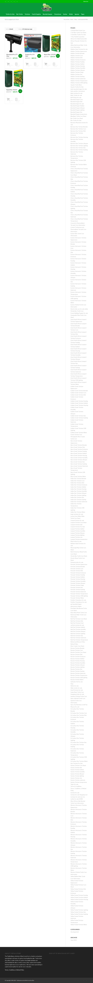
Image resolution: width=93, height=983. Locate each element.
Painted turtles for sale (77, 562)
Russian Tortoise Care (77, 650)
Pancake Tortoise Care (77, 568)
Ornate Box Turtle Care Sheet (79, 556)
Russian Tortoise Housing (78, 661)
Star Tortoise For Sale (77, 763)
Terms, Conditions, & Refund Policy (14, 970)
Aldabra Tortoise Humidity (78, 68)
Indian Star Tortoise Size (77, 497)
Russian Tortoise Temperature (79, 675)
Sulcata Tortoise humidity (78, 771)
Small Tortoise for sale (77, 690)
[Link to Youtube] (17, 1)
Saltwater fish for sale (77, 682)
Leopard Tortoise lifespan (78, 533)
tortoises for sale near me (78, 797)
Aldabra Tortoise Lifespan (78, 70)
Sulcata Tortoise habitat (77, 769)
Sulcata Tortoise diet (76, 767)
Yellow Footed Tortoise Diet (78, 889)
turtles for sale (30, 958)
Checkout (73, 166)
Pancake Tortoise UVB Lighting (79, 596)
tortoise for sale (75, 792)
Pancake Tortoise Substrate (78, 591)
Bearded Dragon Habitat (77, 106)
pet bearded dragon (76, 604)
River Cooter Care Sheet (77, 646)
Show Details (17, 65)
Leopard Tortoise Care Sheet (78, 522)
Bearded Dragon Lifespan (78, 108)
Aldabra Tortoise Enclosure (78, 60)
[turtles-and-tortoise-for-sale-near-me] (46, 7)
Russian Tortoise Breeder (77, 648)
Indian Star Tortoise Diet (77, 483)
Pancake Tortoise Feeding (78, 575)
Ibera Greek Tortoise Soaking (79, 464)
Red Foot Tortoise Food (77, 623)
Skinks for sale (75, 686)
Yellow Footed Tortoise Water (79, 924)
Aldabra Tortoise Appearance (79, 51)
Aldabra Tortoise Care (77, 55)
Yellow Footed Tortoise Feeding (79, 895)
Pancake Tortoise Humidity (78, 581)
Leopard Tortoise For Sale (78, 526)
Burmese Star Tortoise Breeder (79, 127)
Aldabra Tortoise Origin (77, 72)
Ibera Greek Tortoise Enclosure (79, 449)
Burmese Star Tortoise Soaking (79, 150)
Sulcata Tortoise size (76, 778)
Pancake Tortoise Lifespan (78, 583)
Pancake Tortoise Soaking (78, 589)
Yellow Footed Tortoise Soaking (79, 914)
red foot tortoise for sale (77, 625)
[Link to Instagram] (14, 1)
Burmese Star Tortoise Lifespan (79, 143)
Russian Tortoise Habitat (77, 658)
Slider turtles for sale (76, 688)
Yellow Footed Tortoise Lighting (79, 910)
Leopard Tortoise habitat (77, 529)
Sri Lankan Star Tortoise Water (79, 761)
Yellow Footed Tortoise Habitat (79, 897)
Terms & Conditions (76, 786)
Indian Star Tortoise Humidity (79, 491)
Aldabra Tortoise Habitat (77, 64)
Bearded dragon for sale (77, 104)
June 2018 (74, 940)
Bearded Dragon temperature (79, 114)
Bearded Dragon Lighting (77, 110)
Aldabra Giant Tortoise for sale (79, 49)
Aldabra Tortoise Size (76, 74)
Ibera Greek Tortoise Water (78, 476)
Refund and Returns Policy (78, 642)
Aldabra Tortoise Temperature (79, 80)
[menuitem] (85, 1)
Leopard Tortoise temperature (79, 539)
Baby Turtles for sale (76, 95)
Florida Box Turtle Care (77, 311)
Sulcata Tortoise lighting (77, 776)
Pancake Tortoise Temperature (79, 594)
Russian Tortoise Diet (76, 654)
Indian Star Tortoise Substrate (79, 501)
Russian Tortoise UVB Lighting (79, 677)
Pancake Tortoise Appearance (79, 564)
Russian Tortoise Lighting (77, 667)
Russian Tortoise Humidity (78, 663)
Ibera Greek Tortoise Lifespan (79, 459)
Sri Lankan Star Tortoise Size (78, 742)
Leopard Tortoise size (76, 537)
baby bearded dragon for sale (79, 89)
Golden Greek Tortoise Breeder (79, 390)
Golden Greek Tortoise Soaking (79, 418)
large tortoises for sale (77, 514)
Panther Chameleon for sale (78, 600)
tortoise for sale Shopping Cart (79, 795)
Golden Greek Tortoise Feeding (79, 401)
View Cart (85, 1)
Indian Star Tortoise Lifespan (78, 493)
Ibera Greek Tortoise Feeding (79, 451)
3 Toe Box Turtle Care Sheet (78, 32)
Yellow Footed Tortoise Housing (79, 899)
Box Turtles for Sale (76, 120)
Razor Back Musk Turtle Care (79, 612)
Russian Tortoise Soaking (77, 671)
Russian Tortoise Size (76, 669)
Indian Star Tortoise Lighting (78, 495)
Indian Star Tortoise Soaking (78, 499)
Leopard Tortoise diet (76, 524)
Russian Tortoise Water (77, 679)
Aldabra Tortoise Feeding (77, 62)
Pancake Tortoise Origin (77, 585)
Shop (72, 684)
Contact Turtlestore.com (77, 227)
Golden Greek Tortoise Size (78, 416)
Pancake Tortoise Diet (77, 570)
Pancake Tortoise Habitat (78, 577)
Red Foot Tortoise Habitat (78, 627)
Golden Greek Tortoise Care (78, 392)
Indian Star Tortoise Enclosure (79, 485)
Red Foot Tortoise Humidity (78, 629)
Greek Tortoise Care (76, 434)
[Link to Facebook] (5, 1)
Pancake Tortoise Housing (78, 579)
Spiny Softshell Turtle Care (78, 698)
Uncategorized (75, 932)
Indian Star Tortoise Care (77, 480)
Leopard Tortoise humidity (78, 531)
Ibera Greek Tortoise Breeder (79, 445)
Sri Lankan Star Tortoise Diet (79, 715)
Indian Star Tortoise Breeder (78, 478)
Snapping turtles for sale (77, 694)
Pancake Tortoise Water (77, 598)
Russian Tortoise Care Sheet (78, 652)
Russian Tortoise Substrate (78, 673)
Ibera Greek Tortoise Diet (78, 447)
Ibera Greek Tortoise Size (78, 462)
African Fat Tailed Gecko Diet (79, 39)
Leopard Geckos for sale (77, 520)
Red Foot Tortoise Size (77, 635)
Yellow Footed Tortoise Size (78, 912)
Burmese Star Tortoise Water (79, 164)
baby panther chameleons (78, 91)
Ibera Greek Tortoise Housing (79, 455)
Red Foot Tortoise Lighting (78, 633)
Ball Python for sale (76, 97)
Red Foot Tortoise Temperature (79, 640)
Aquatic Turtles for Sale (77, 87)
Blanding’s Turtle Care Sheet (78, 116)
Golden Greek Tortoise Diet (78, 395)
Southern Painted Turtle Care (79, 696)
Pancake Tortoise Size (77, 587)
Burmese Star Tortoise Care (78, 129)
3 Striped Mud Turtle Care (78, 30)
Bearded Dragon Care (77, 99)
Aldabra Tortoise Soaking (77, 76)
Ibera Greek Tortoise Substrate (79, 466)
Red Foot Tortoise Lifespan (78, 631)
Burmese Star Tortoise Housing (79, 137)
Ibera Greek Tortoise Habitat (79, 453)
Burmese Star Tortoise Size (78, 147)
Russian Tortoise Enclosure (78, 656)
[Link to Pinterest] (11, 1)
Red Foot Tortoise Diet (77, 621)
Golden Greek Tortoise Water (79, 432)
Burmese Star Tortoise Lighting (79, 145)
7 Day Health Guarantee (77, 37)
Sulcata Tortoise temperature (79, 782)
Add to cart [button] (10, 65)
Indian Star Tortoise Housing (78, 489)
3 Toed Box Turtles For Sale (78, 34)
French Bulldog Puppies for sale (79, 313)
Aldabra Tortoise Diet (77, 57)
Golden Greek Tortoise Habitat (79, 403)
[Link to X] (8, 1)
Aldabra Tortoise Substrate (78, 78)
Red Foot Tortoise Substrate (78, 637)
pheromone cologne (76, 606)
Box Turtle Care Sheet (77, 118)
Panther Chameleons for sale (79, 602)
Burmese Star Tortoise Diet (78, 131)
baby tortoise (31, 960)
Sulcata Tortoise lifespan (77, 774)
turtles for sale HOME (77, 799)
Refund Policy (74, 644)
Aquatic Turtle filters (76, 85)
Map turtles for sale (76, 541)
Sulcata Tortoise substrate (78, 780)
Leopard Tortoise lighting (77, 535)
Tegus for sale (74, 784)
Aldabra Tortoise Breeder (78, 53)
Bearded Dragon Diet (76, 101)
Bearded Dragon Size (76, 112)
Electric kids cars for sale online (79, 309)
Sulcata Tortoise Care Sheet (78, 765)
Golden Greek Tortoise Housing (79, 405)
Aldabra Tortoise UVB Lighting (79, 83)
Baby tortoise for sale (76, 93)
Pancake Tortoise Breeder (78, 566)
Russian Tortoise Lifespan (78, 665)
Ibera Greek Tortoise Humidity (79, 457)
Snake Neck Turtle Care (77, 692)
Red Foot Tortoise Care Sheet (79, 619)
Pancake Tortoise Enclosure (78, 573)
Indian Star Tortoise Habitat (78, 487)
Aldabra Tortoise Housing (78, 66)
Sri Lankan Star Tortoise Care (79, 713)
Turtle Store (10, 956)
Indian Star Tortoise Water (78, 512)
